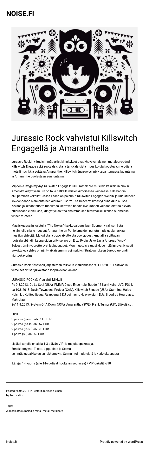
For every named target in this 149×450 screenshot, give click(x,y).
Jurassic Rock (14, 410)
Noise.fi (20, 14)
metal (46, 410)
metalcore (57, 410)
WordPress (135, 442)
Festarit (37, 390)
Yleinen (57, 390)
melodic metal (33, 410)
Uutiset (47, 390)
